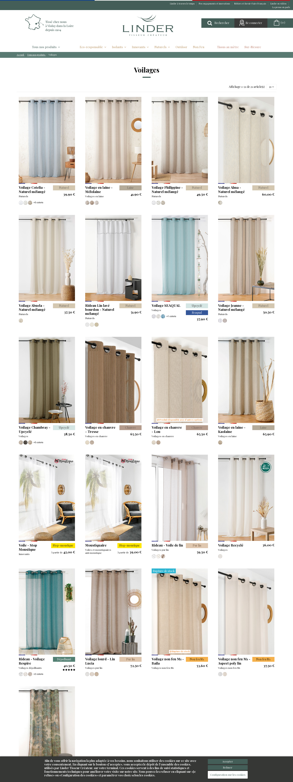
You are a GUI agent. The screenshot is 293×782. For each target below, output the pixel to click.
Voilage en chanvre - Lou (167, 429)
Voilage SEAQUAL (166, 305)
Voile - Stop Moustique (28, 547)
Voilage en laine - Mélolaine (99, 189)
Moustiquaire (96, 545)
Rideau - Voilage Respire (32, 661)
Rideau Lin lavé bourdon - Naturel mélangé (99, 309)
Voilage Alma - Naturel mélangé (231, 189)
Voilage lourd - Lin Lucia (100, 661)
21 (271, 87)
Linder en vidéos (278, 3)
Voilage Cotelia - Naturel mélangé (32, 189)
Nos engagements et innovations (215, 3)
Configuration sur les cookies (227, 774)
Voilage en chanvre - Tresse (100, 429)
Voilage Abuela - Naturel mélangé (32, 307)
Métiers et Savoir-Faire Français (250, 3)
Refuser (227, 767)
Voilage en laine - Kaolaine (231, 429)
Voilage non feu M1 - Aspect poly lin (234, 661)
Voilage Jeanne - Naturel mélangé (231, 307)
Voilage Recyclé (230, 545)
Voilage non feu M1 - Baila (168, 661)
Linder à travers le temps (182, 3)
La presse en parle (281, 7)
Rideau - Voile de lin (167, 545)
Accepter (227, 761)
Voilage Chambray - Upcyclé (34, 429)
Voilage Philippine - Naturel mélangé (167, 189)
